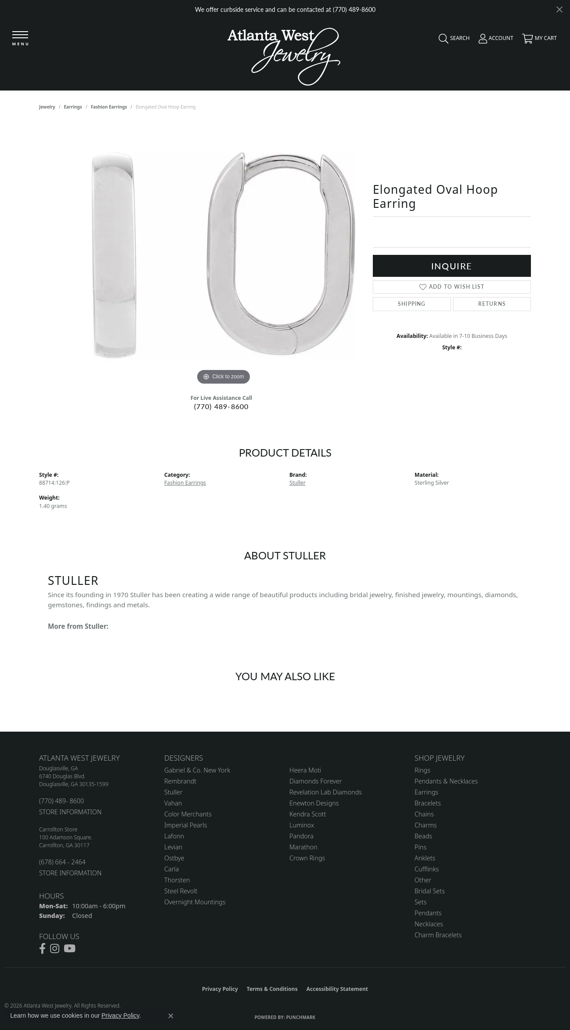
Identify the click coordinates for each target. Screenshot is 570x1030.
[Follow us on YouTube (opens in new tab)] (70, 948)
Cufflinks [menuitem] (427, 869)
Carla (171, 869)
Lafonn (174, 836)
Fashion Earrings (109, 107)
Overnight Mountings (194, 902)
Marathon (303, 847)
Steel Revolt (180, 891)
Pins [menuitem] (420, 847)
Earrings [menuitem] (426, 792)
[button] (452, 40)
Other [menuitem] (423, 880)
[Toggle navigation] (20, 39)
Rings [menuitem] (422, 770)
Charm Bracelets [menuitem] (438, 935)
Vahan (173, 803)
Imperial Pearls (185, 825)
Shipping (412, 304)
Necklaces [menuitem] (429, 924)
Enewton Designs (314, 803)
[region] (223, 255)
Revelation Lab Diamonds (325, 792)
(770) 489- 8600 (61, 801)
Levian (173, 847)
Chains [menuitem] (424, 814)
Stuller (297, 482)
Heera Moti (305, 770)
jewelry (47, 107)
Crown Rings (307, 858)
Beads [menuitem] (423, 836)
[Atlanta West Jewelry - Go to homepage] (284, 54)
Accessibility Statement (337, 989)
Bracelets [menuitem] (428, 803)
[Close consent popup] (170, 1016)
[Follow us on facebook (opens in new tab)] (42, 948)
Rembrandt (180, 781)
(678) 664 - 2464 (62, 862)
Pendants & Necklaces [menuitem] (446, 781)
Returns (492, 304)
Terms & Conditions (272, 989)
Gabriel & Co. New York (197, 770)
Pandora (301, 836)
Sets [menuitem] (420, 902)
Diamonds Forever (315, 781)
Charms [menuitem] (426, 825)
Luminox (301, 825)
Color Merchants (188, 814)
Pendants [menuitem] (428, 913)
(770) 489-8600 (221, 406)
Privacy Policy (220, 989)
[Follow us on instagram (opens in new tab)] (54, 948)
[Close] (559, 9)
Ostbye (174, 858)
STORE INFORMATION (70, 812)
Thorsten (177, 880)
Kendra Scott (307, 814)
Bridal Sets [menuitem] (430, 891)
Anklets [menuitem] (425, 858)
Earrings (73, 107)
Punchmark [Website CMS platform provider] (301, 1017)
